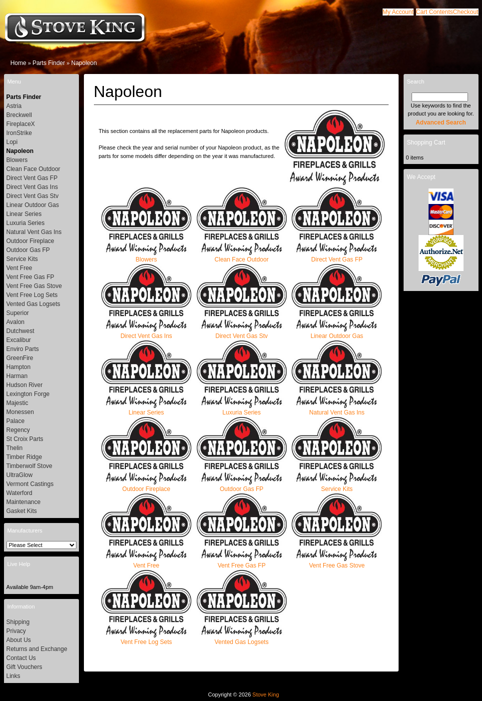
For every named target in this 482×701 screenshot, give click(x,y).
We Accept (421, 177)
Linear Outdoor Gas (337, 333)
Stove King (265, 695)
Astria (14, 106)
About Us (18, 640)
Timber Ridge (24, 457)
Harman (17, 376)
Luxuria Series (242, 409)
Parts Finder (48, 63)
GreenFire (19, 358)
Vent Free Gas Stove (337, 562)
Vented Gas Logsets (242, 639)
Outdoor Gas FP (242, 485)
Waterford (19, 493)
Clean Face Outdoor (242, 256)
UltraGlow (19, 475)
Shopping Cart (426, 142)
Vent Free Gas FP (242, 562)
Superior (17, 313)
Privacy (16, 631)
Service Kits (337, 485)
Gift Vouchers (24, 667)
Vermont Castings (30, 484)
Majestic (17, 403)
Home (18, 63)
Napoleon (83, 63)
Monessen (20, 412)
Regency (18, 430)
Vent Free (146, 562)
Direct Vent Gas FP (337, 256)
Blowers (146, 256)
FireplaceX (20, 124)
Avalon (15, 322)
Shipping (18, 622)
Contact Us (21, 658)
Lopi (12, 142)
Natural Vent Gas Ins (337, 409)
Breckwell (19, 115)
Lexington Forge (28, 394)
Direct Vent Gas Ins (146, 333)
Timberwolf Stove (29, 466)
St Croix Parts (24, 439)
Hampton (18, 367)
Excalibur (18, 340)
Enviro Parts (22, 349)
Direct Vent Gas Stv (242, 333)
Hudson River (24, 385)
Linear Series (146, 409)
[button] (434, 12)
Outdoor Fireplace (146, 485)
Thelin (14, 448)
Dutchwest (20, 331)
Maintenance (23, 502)
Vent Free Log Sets (146, 639)
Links (13, 676)
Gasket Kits (21, 511)
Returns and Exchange (36, 649)
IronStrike (19, 133)
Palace (15, 421)
